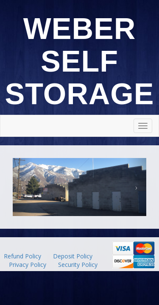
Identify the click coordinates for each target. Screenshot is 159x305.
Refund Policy (22, 256)
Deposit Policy (72, 256)
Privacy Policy (27, 265)
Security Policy (78, 265)
